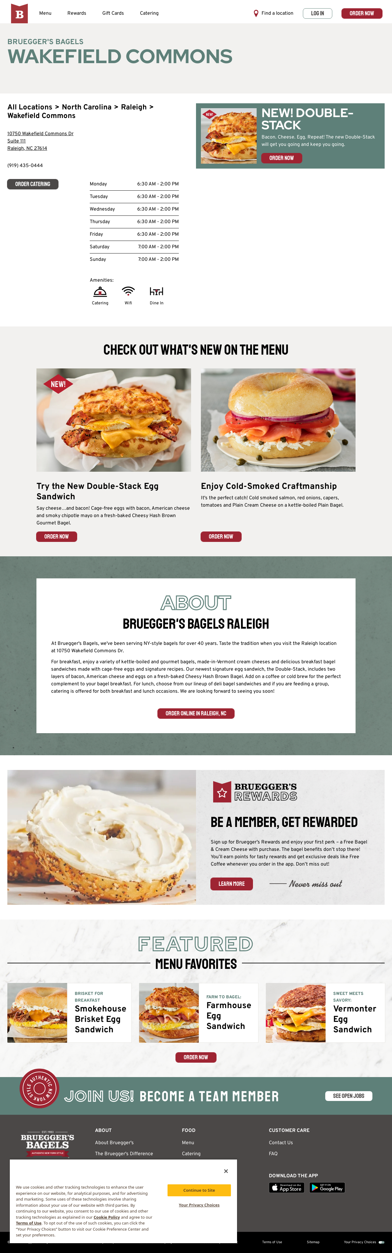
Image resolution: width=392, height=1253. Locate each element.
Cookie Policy (107, 1217)
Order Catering (32, 184)
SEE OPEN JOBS (348, 1096)
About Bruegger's (114, 1143)
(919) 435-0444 (25, 166)
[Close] (226, 1171)
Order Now (362, 13)
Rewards (76, 13)
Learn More (232, 884)
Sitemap (313, 1242)
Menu (45, 13)
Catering (149, 13)
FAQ (273, 1154)
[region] (123, 1201)
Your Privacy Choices (360, 1242)
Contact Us (281, 1143)
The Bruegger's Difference (124, 1154)
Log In (317, 13)
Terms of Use (272, 1242)
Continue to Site (199, 1190)
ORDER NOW (56, 536)
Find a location (273, 13)
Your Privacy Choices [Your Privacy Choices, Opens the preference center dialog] (199, 1205)
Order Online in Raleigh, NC (196, 713)
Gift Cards (113, 13)
